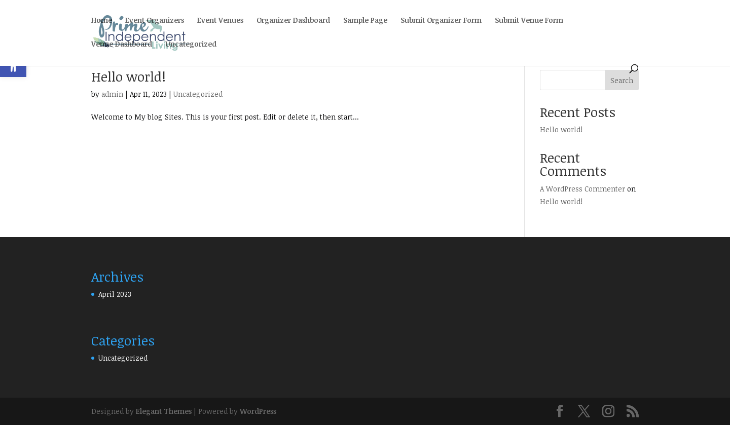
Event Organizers (154, 21)
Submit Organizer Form (441, 21)
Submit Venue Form (529, 21)
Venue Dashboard (121, 45)
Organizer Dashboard (293, 21)
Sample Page (365, 21)
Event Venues (220, 21)
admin (112, 94)
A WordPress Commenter (582, 189)
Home (101, 21)
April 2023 (114, 294)
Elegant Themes (164, 411)
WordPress (258, 411)
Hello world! (128, 76)
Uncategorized (190, 45)
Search (621, 80)
